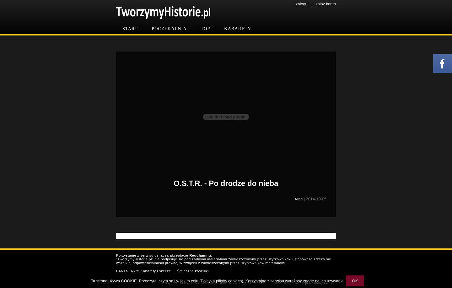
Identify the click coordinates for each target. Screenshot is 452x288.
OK (355, 281)
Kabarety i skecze (156, 271)
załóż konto (325, 4)
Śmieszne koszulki (193, 271)
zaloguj (302, 4)
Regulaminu (200, 255)
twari (299, 199)
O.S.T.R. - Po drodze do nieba (226, 183)
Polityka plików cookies (221, 281)
